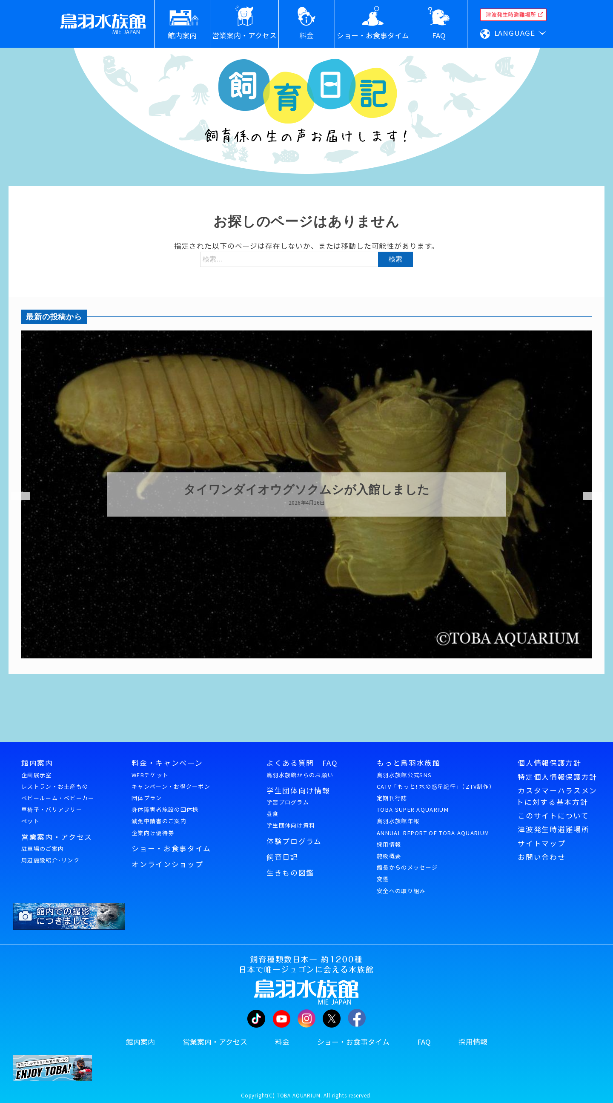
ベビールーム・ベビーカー (58, 798)
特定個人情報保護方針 (557, 777)
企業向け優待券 (153, 833)
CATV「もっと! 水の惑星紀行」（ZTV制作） (436, 786)
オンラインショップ (167, 864)
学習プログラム (287, 802)
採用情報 (389, 844)
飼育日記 (282, 857)
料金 (282, 1042)
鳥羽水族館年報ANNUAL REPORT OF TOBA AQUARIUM (433, 826)
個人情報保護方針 (549, 763)
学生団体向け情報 (298, 790)
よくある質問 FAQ (302, 763)
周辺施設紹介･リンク (50, 860)
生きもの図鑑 (290, 872)
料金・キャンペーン (167, 763)
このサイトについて (553, 815)
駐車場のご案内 (42, 848)
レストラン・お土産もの (54, 786)
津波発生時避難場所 (553, 829)
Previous (15, 496)
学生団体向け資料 (290, 825)
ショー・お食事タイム (171, 848)
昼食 (272, 814)
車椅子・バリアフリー (51, 809)
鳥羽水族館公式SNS (404, 775)
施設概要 (389, 856)
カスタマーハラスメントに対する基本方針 (556, 796)
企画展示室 (36, 775)
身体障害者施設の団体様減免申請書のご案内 (165, 815)
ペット (30, 821)
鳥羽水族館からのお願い (299, 775)
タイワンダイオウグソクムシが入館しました (306, 490)
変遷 (383, 879)
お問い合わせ (541, 857)
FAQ (424, 1042)
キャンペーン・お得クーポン (171, 786)
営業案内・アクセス (56, 837)
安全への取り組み (401, 891)
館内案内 (37, 763)
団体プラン (147, 798)
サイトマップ (541, 843)
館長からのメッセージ (407, 867)
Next (587, 496)
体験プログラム (294, 841)
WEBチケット (150, 775)
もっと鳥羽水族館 (408, 763)
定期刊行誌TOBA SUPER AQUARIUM (413, 803)
